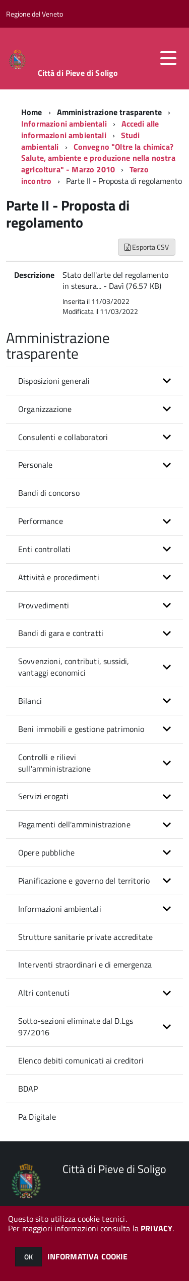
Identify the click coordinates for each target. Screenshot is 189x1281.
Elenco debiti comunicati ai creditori (81, 1060)
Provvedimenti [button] (43, 605)
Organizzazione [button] (45, 409)
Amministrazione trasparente (109, 112)
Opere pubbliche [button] (46, 852)
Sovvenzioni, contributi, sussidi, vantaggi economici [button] (73, 667)
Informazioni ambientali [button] (59, 909)
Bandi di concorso (49, 493)
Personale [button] (35, 465)
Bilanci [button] (30, 701)
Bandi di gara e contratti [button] (60, 633)
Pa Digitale (37, 1117)
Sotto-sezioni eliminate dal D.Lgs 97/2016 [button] (75, 1026)
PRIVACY (156, 1228)
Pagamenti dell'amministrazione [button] (74, 824)
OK (28, 1256)
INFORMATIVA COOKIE (87, 1256)
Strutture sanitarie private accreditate (85, 937)
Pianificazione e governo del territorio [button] (84, 881)
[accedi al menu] (168, 58)
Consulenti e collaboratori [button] (63, 437)
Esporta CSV (146, 247)
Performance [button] (40, 521)
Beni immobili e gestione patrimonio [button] (81, 729)
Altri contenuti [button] (44, 993)
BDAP (28, 1089)
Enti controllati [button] (44, 549)
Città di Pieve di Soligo (78, 73)
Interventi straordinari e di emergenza (85, 964)
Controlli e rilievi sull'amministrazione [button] (54, 763)
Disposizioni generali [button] (54, 381)
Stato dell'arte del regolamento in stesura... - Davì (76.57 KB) (115, 280)
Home (31, 112)
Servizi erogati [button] (43, 796)
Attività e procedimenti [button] (58, 577)
